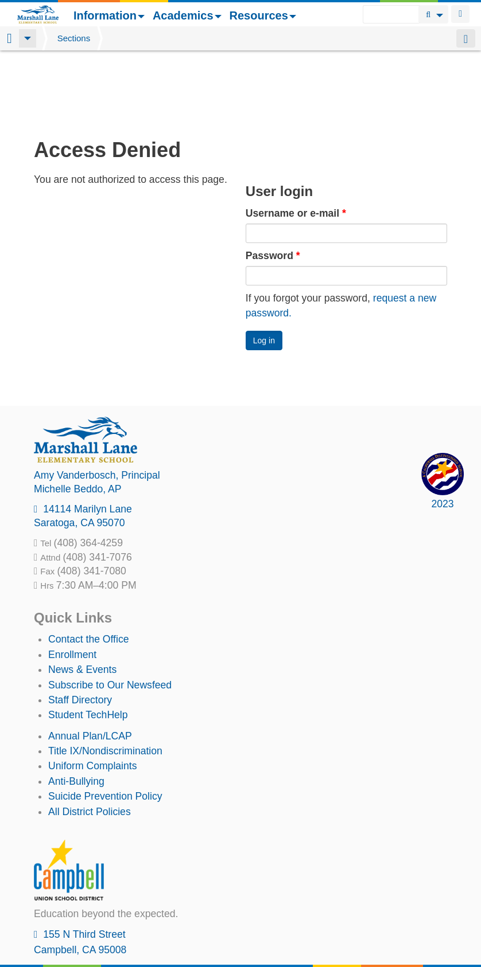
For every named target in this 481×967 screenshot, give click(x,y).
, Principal (97, 401)
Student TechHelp (88, 641)
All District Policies (89, 737)
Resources (263, 15)
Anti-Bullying (76, 707)
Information (109, 15)
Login (460, 14)
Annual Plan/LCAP (90, 662)
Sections (74, 38)
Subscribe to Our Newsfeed (110, 611)
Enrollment (72, 580)
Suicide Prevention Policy (105, 722)
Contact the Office (88, 565)
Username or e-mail (296, 139)
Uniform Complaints (92, 692)
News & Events (82, 595)
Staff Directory (80, 626)
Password (273, 181)
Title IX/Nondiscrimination (105, 677)
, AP (78, 415)
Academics (187, 15)
